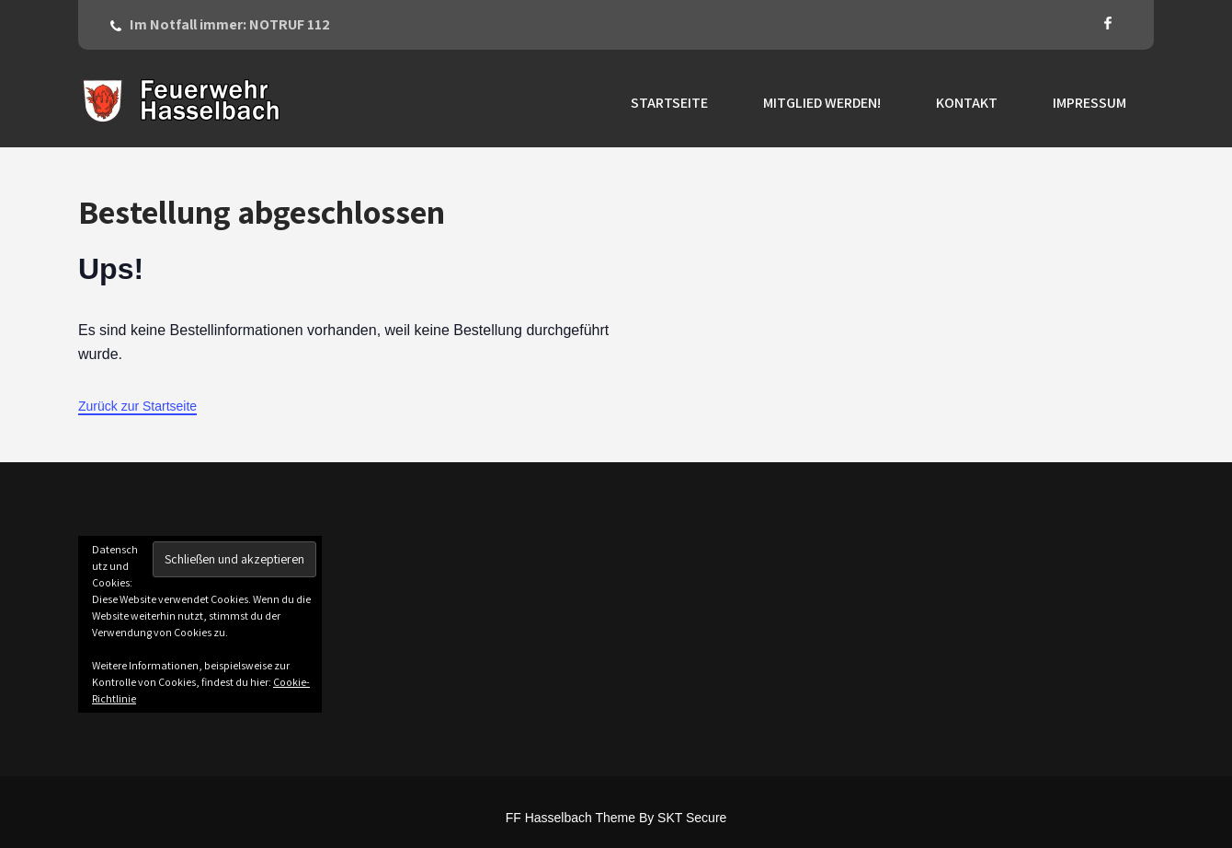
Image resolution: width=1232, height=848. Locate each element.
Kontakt (967, 102)
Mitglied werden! (822, 102)
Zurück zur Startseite (137, 406)
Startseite (669, 102)
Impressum (1089, 102)
